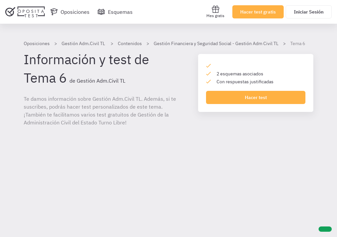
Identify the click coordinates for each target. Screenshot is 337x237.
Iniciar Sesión (309, 12)
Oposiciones (37, 43)
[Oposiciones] (69, 12)
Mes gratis (215, 11)
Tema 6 (297, 43)
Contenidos (130, 43)
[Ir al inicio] (25, 11)
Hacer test (256, 97)
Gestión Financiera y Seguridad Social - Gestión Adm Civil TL (216, 43)
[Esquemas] (115, 12)
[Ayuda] (325, 229)
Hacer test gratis (258, 12)
